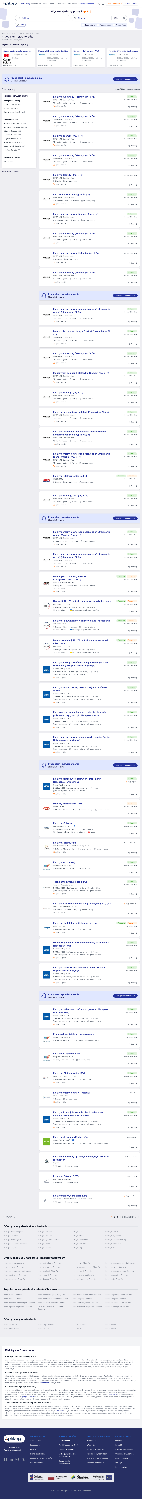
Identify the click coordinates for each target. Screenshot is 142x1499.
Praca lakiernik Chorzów (47, 1275)
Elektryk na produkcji (64, 862)
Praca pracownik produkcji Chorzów (120, 1263)
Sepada (56, 1163)
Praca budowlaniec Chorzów (49, 1263)
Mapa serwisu (121, 1467)
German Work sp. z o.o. (62, 669)
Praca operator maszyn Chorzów (17, 1271)
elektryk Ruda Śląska (12, 1239)
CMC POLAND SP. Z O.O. (62, 826)
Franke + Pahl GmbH (60, 1096)
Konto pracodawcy (66, 1449)
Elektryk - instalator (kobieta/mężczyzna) (75, 923)
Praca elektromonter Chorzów (83, 1279)
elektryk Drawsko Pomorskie (15, 1243)
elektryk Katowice (11, 1235)
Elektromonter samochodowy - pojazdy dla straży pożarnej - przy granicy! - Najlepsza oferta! (79, 714)
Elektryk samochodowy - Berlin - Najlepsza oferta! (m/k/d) (80, 689)
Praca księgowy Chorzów (81, 1299)
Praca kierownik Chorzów (81, 1271)
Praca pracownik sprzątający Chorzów (53, 1295)
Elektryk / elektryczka (64, 842)
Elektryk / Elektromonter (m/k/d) (70, 476)
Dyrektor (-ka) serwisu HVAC (86, 51)
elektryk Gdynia (10, 1247)
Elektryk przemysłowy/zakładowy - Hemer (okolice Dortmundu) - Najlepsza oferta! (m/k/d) (80, 664)
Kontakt (118, 1445)
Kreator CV (53, 4)
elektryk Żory (76, 1247)
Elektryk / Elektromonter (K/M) (69, 1073)
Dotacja (118, 1463)
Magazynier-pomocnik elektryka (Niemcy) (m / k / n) (81, 373)
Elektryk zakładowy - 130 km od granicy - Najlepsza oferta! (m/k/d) (80, 1011)
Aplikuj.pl (5, 33)
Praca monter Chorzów (81, 1263)
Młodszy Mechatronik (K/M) (68, 803)
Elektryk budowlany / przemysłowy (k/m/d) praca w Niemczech (81, 1158)
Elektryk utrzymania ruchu (67, 1053)
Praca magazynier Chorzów (48, 1267)
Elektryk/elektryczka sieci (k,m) (70, 1195)
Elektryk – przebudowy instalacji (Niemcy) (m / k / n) (81, 412)
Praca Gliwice (110, 1324)
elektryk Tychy (77, 1231)
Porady (44, 4)
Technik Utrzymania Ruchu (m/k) (70, 881)
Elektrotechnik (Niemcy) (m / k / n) (71, 194)
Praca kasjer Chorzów (114, 1279)
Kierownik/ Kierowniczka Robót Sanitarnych (53, 51)
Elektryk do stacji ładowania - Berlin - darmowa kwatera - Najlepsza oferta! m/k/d (78, 1114)
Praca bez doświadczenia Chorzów (86, 1295)
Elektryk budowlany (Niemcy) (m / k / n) (74, 96)
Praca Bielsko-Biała (12, 1328)
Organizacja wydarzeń (124, 1454)
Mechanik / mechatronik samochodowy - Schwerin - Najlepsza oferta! (81, 944)
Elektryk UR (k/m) (62, 823)
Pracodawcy (36, 4)
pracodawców (45, 1383)
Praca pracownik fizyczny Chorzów (86, 1267)
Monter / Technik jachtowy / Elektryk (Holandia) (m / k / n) (82, 333)
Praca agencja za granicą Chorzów (18, 1307)
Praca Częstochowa (45, 1324)
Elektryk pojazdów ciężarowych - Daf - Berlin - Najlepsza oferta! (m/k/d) (78, 780)
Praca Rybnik (110, 1328)
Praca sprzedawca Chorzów (83, 1275)
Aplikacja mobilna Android (97, 1458)
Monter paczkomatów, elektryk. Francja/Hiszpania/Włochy (70, 578)
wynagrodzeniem (27, 1397)
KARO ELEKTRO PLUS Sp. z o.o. (65, 1076)
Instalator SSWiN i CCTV (66, 1176)
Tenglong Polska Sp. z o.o (63, 885)
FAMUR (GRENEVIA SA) (61, 1140)
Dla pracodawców (130, 3)
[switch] (125, 79)
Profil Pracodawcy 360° (68, 1445)
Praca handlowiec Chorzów (15, 1275)
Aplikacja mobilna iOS (95, 1463)
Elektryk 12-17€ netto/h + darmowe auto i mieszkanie (81, 620)
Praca (13, 33)
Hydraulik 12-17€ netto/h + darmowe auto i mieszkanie (82, 601)
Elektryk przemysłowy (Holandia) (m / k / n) (76, 253)
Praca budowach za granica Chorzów (86, 1307)
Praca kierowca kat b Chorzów (118, 1303)
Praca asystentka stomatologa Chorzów (50, 1307)
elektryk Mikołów (44, 1231)
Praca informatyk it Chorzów (117, 1307)
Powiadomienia (36, 1463)
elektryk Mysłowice (113, 1235)
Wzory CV (91, 1445)
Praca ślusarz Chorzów (13, 1295)
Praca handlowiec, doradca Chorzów (52, 1299)
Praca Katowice (10, 1324)
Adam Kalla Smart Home (62, 1179)
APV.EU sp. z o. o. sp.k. (61, 604)
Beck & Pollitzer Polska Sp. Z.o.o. (65, 907)
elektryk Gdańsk (44, 1247)
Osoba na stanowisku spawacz (17, 51)
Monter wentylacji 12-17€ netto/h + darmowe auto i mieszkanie (80, 642)
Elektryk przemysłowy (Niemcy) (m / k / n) (75, 214)
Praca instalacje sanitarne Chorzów (51, 1303)
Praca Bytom (76, 1328)
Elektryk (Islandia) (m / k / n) (68, 175)
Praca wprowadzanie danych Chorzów (19, 1303)
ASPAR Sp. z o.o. (59, 926)
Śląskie (19, 33)
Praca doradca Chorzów (47, 1279)
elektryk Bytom (77, 1235)
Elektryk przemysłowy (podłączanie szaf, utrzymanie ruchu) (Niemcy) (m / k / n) (81, 310)
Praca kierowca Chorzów (14, 1267)
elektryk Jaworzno (113, 1243)
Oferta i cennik (65, 1440)
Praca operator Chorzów (14, 1263)
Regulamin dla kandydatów (41, 1458)
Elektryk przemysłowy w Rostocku (71, 1092)
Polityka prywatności (124, 1449)
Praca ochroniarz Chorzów (14, 1279)
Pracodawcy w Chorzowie (10, 171)
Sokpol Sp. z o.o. (59, 807)
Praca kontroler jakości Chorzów (84, 1303)
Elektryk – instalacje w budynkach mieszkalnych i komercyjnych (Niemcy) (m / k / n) (79, 433)
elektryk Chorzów (44, 1235)
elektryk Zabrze (111, 1231)
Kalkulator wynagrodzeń (67, 4)
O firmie (118, 1440)
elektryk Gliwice (43, 1243)
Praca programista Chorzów (116, 1275)
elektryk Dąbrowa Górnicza (48, 1239)
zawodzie (59, 1411)
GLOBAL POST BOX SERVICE (63, 582)
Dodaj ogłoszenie (86, 4)
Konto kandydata (113, 3)
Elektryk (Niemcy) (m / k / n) (68, 136)
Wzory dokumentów (95, 1449)
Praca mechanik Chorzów (47, 1271)
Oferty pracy (25, 4)
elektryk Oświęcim (78, 1243)
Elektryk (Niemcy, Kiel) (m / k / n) (70, 495)
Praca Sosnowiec (78, 1324)
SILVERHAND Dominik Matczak (64, 100)
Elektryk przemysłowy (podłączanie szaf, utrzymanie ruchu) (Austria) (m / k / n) (81, 455)
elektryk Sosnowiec (79, 1239)
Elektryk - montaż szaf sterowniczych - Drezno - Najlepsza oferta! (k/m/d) (79, 969)
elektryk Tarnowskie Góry (115, 1239)
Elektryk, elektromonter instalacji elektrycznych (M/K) (82, 903)
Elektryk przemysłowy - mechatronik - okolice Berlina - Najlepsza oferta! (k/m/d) (82, 739)
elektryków (113, 1394)
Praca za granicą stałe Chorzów (118, 1295)
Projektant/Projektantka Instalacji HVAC (123, 51)
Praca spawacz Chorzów (115, 1267)
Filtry (20, 25)
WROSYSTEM (58, 479)
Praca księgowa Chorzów (115, 1299)
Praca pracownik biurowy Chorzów (119, 1271)
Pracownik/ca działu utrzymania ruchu (73, 1034)
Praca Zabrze (43, 1328)
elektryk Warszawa (113, 1247)
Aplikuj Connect (121, 1458)
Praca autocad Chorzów (14, 1299)
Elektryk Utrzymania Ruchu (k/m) (71, 1137)
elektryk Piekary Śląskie (13, 1231)
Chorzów (28, 33)
